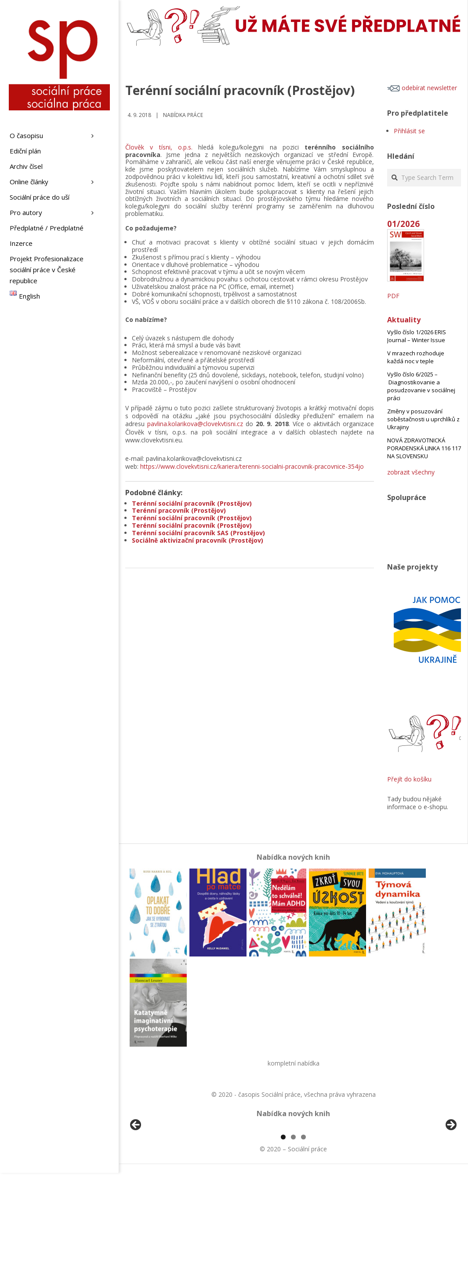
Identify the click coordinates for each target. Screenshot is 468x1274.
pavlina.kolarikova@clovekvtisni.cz (195, 424)
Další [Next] (450, 1176)
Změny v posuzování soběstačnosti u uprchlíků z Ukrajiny (423, 419)
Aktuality (404, 320)
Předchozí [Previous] (136, 1176)
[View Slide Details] (160, 1178)
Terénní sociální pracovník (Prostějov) (192, 503)
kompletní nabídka (293, 1063)
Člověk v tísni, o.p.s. (158, 147)
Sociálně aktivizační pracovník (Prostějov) (197, 540)
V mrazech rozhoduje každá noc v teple (415, 357)
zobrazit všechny (411, 472)
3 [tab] (303, 1238)
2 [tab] (293, 1238)
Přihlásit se (409, 131)
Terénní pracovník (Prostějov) (179, 510)
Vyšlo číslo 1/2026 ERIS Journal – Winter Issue (416, 336)
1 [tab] (283, 1238)
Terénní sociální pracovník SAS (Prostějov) (198, 533)
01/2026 (403, 223)
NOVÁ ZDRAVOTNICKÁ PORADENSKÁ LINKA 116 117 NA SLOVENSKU (424, 448)
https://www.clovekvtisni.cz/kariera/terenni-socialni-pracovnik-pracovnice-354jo (252, 466)
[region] (293, 1178)
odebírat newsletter (422, 88)
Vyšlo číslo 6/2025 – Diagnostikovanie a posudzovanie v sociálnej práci (421, 386)
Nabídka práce (183, 115)
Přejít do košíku (409, 779)
